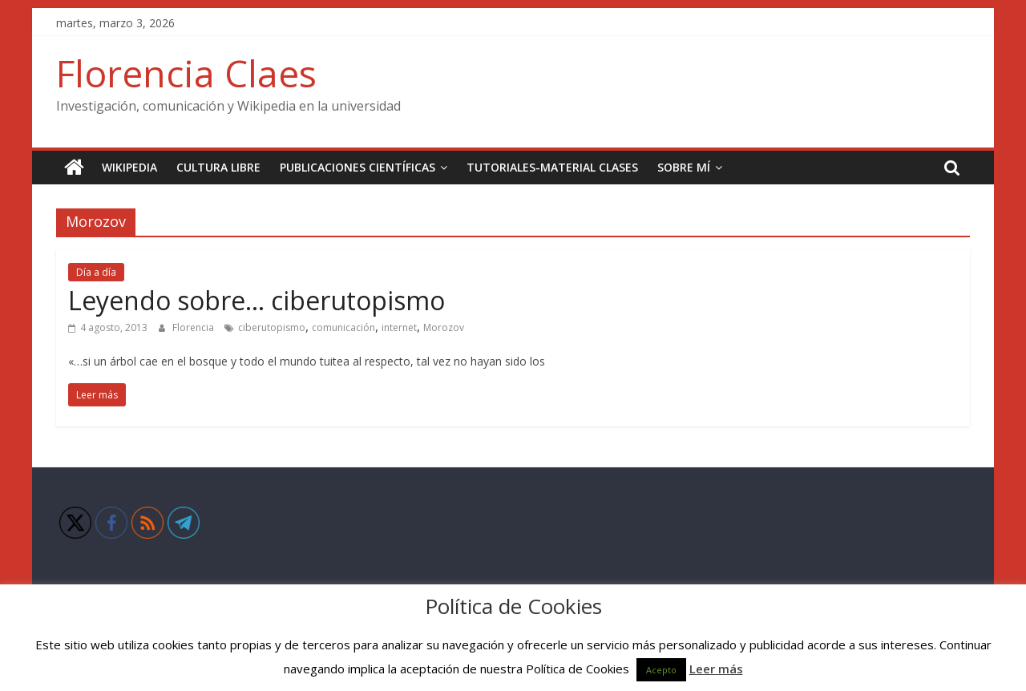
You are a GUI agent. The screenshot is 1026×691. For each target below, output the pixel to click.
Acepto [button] (661, 670)
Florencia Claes (186, 73)
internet (399, 327)
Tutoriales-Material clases (552, 167)
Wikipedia (129, 167)
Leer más (716, 669)
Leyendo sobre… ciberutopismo (256, 300)
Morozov (443, 327)
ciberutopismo (271, 327)
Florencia (194, 327)
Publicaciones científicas (357, 167)
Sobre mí (683, 167)
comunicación (343, 327)
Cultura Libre (218, 167)
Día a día (96, 272)
